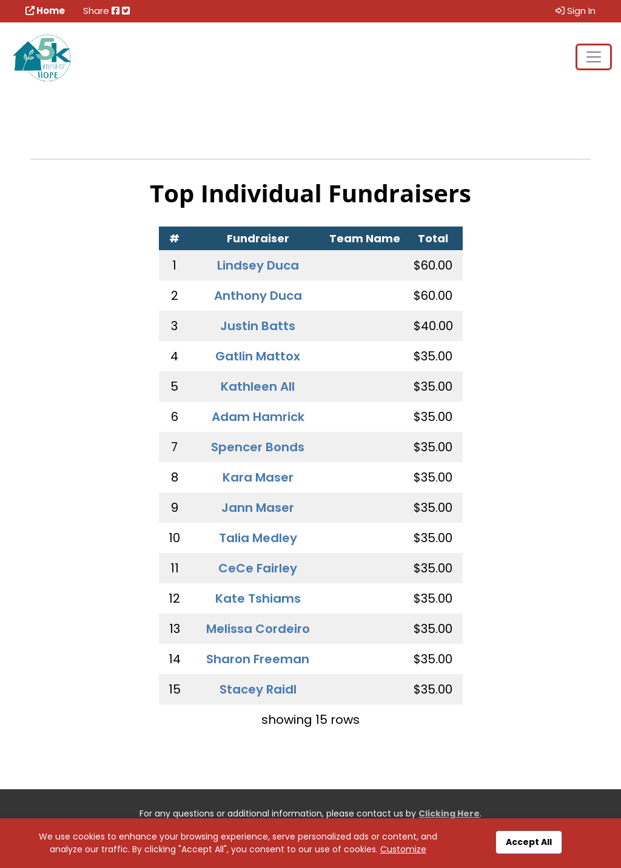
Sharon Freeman (257, 659)
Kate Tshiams (258, 598)
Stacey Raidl (258, 689)
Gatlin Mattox (257, 356)
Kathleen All (258, 386)
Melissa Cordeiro (258, 628)
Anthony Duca (258, 295)
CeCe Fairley (257, 568)
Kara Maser (258, 477)
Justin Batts (257, 325)
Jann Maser (257, 507)
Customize (403, 849)
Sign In (576, 10)
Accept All (529, 842)
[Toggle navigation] (594, 57)
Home (45, 10)
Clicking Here (449, 813)
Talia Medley (258, 537)
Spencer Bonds (257, 447)
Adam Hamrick (258, 416)
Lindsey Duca (258, 265)
